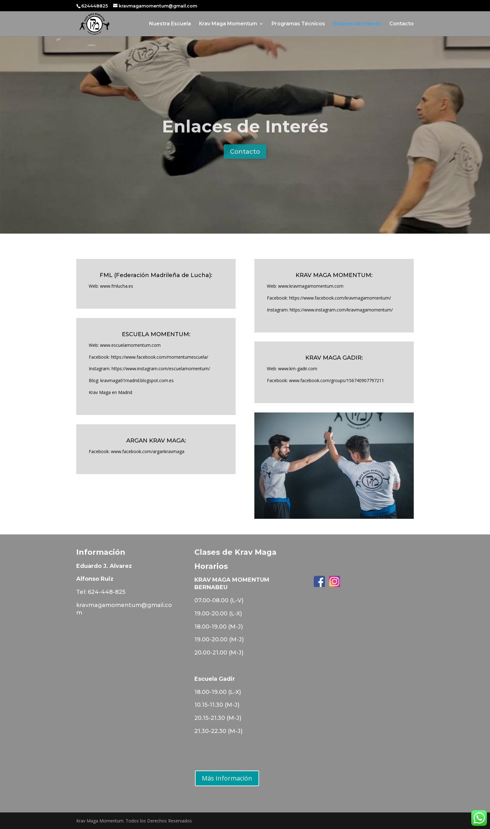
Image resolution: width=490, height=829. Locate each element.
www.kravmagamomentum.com (310, 286)
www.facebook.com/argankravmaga (147, 451)
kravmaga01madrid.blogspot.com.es (137, 380)
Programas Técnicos (298, 24)
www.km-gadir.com (297, 369)
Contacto (401, 24)
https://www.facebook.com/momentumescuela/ (159, 357)
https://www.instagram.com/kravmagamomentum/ (341, 310)
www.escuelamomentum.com (130, 345)
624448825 (95, 6)
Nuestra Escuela (170, 24)
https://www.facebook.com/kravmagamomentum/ (340, 298)
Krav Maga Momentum (228, 24)
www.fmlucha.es (116, 286)
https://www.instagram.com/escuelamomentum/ (161, 369)
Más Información (227, 778)
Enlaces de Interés (357, 24)
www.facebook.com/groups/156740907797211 (336, 380)
